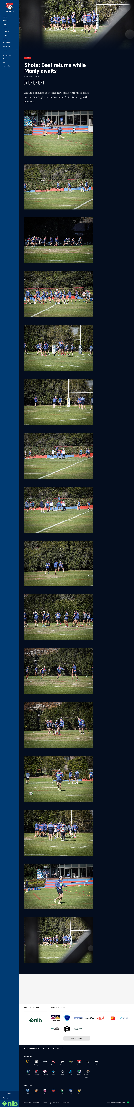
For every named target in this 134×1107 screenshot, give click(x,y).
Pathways (7, 42)
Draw (5, 28)
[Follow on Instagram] (58, 1048)
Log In (6, 1098)
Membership (7, 55)
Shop (4, 62)
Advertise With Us (66, 1103)
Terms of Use (27, 1103)
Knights (27, 57)
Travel (6, 24)
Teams (5, 35)
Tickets (5, 59)
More (10, 50)
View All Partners (76, 1038)
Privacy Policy (36, 1103)
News (5, 17)
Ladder (6, 31)
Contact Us (56, 1103)
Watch (5, 20)
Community (8, 46)
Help (50, 1103)
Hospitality (6, 66)
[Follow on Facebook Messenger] (62, 1048)
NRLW (5, 39)
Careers (45, 1103)
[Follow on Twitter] (53, 1048)
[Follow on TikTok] (44, 1048)
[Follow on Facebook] (49, 1048)
